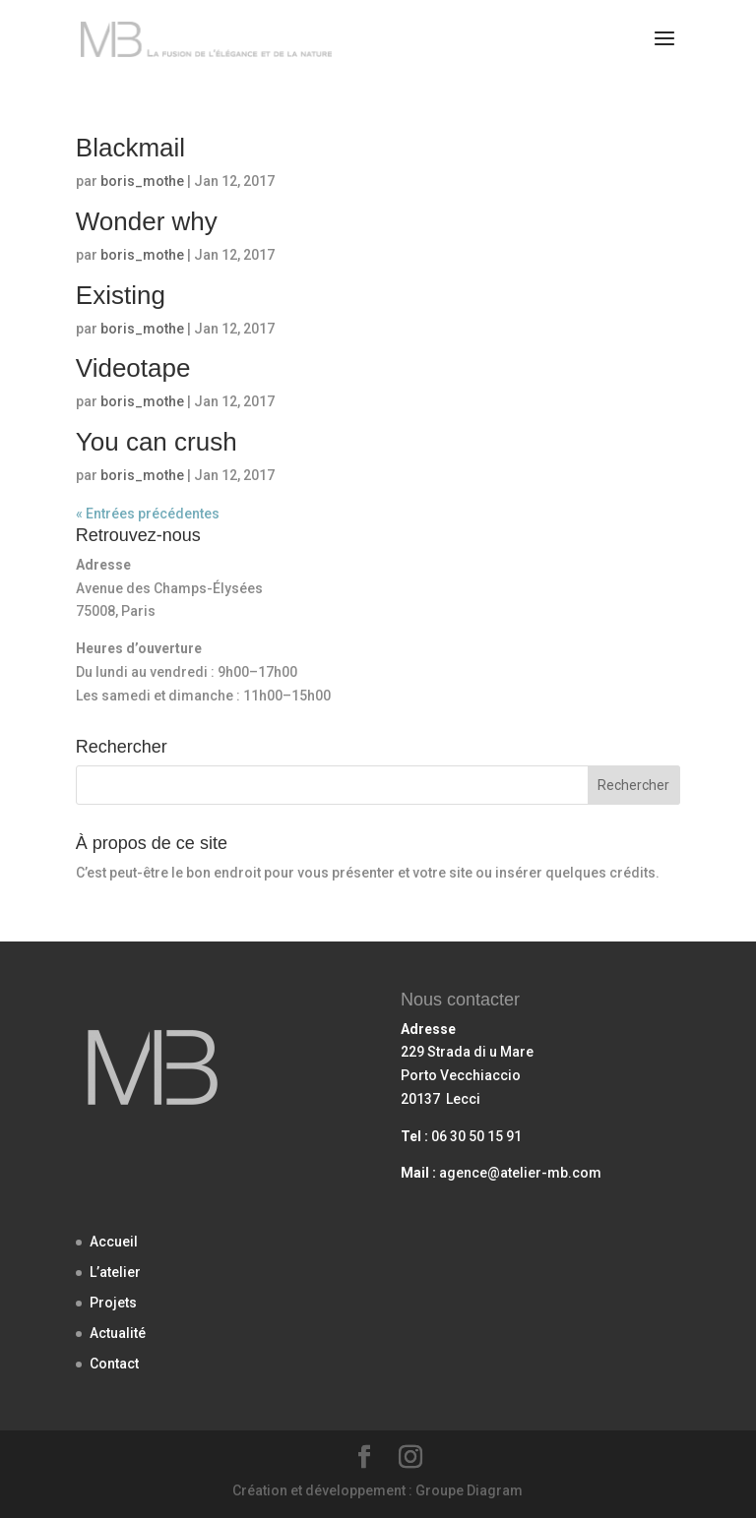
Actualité (118, 1333)
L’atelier (115, 1272)
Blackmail (130, 147)
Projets (113, 1302)
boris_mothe (142, 181)
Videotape (133, 368)
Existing (120, 295)
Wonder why (147, 221)
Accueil (114, 1241)
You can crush (156, 441)
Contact (114, 1363)
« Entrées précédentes (148, 513)
